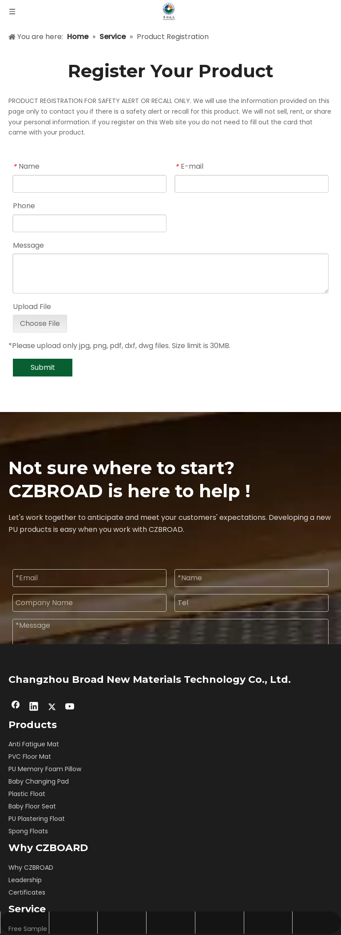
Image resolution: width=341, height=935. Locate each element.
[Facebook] (15, 707)
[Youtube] (70, 707)
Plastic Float (26, 793)
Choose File (40, 323)
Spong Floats (28, 831)
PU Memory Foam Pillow (44, 769)
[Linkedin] (34, 707)
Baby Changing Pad (38, 781)
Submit (43, 367)
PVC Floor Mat (29, 756)
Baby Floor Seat (32, 806)
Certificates (26, 892)
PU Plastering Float (36, 818)
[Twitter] (52, 707)
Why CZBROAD (30, 867)
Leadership (25, 880)
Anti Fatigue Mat (33, 744)
